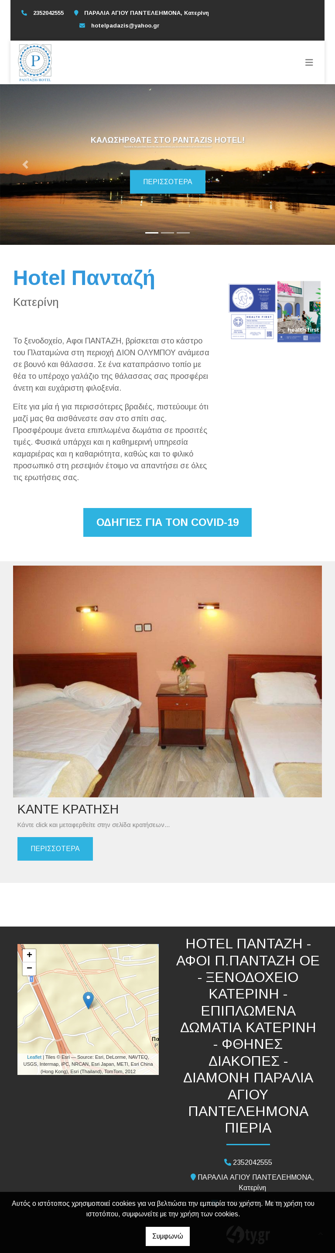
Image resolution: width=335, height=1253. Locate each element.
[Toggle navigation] (309, 62)
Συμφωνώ (167, 1236)
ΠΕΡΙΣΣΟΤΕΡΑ (55, 848)
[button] (25, 164)
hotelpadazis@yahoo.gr (125, 25)
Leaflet (34, 1057)
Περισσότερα (167, 181)
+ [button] (29, 955)
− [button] (29, 968)
